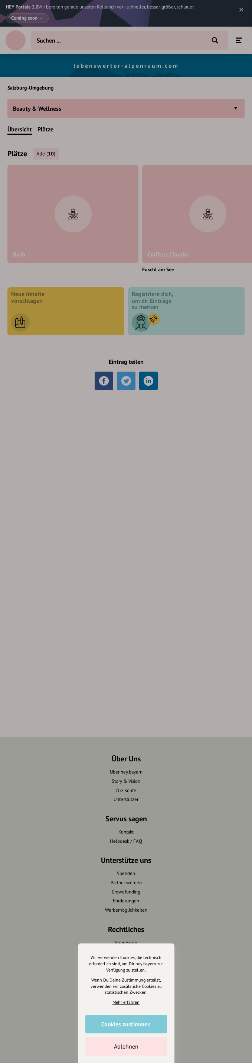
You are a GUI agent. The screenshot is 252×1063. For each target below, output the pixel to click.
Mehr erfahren (126, 1002)
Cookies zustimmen (126, 1024)
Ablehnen (126, 1046)
